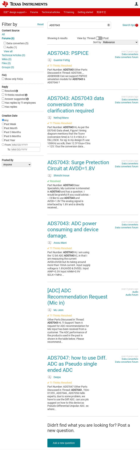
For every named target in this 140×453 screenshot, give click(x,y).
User (136, 4)
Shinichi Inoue (61, 175)
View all (8, 51)
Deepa (57, 377)
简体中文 (101, 12)
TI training (69, 12)
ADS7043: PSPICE (68, 53)
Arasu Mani (60, 242)
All (3, 34)
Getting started (85, 12)
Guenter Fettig (62, 60)
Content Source (10, 30)
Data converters (130, 54)
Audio (135, 291)
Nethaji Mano (61, 117)
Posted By (7, 160)
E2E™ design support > (15, 12)
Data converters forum (126, 57)
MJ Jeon (58, 310)
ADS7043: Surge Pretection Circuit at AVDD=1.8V (78, 165)
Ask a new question (64, 442)
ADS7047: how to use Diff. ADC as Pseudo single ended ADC (77, 364)
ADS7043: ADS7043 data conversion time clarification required (75, 104)
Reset (40, 24)
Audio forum (132, 294)
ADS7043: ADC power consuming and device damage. (72, 229)
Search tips (128, 25)
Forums (34, 12)
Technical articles (51, 12)
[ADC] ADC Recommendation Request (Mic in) (77, 297)
